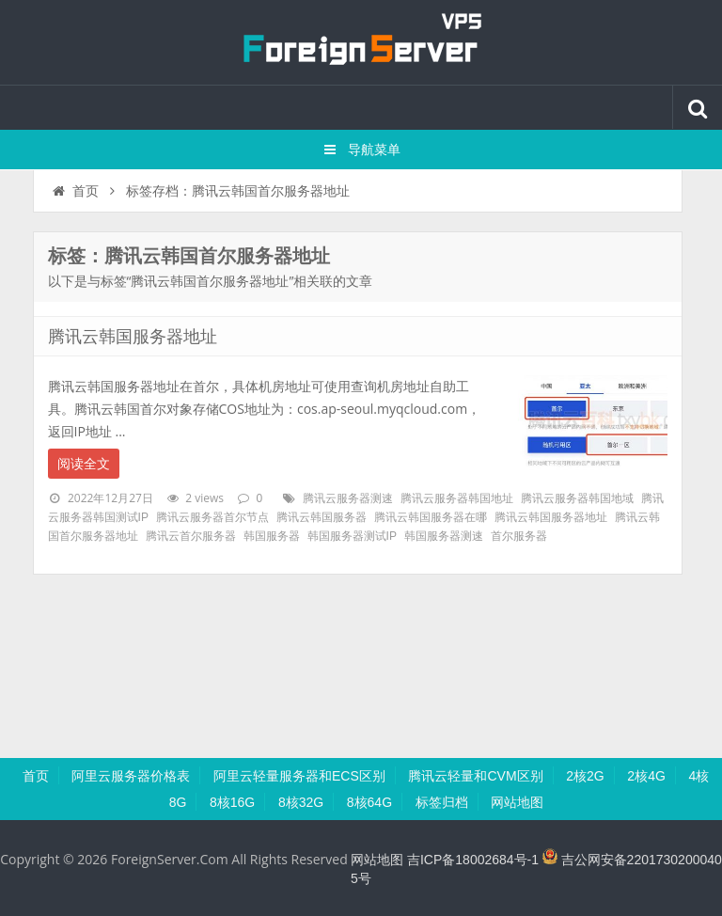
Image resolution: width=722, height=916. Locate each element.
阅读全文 (83, 463)
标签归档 (442, 802)
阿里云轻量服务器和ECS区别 (299, 775)
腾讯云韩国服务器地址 (132, 336)
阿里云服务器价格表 (130, 775)
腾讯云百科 (361, 42)
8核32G (300, 802)
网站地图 (517, 802)
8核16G (232, 802)
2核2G (585, 775)
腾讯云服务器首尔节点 (212, 517)
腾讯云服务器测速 (348, 498)
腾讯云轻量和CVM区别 (475, 775)
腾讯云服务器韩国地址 (456, 498)
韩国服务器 (271, 536)
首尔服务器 (519, 536)
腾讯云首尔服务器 (191, 536)
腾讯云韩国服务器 (321, 517)
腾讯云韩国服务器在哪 (430, 517)
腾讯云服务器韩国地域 (577, 498)
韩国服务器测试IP (352, 536)
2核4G (646, 775)
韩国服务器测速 (443, 536)
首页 (75, 190)
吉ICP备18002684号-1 (473, 859)
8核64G (369, 802)
